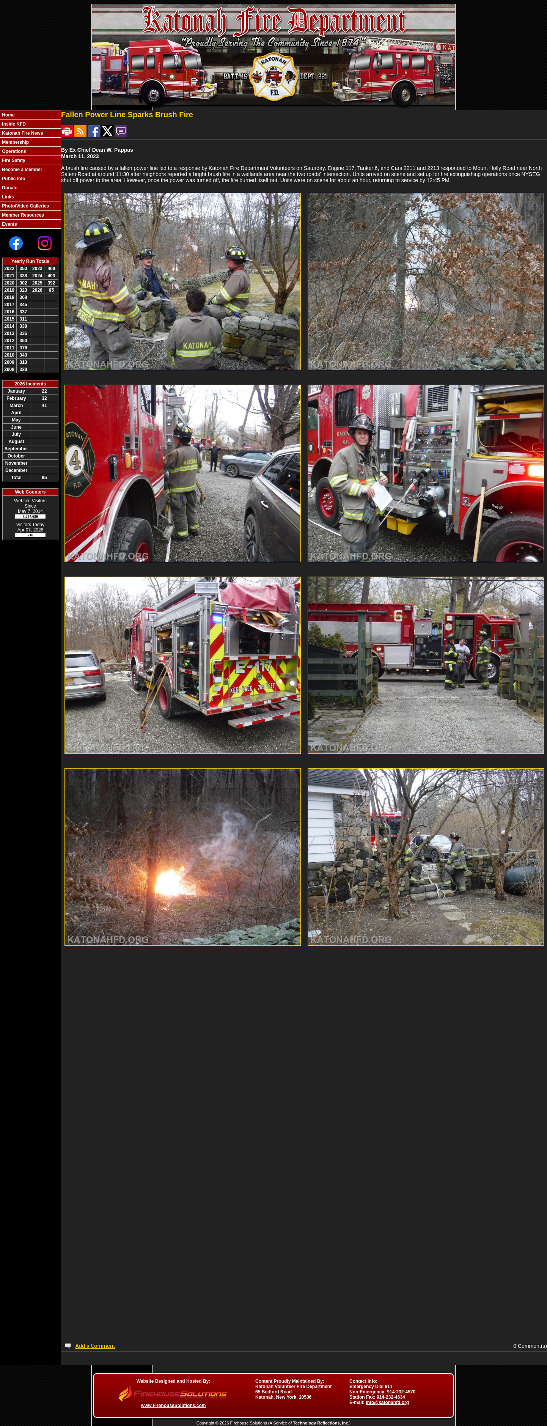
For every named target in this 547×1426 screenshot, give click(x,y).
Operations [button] (13, 151)
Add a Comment (95, 1345)
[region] (30, 169)
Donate (9, 187)
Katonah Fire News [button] (22, 133)
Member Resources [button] (22, 215)
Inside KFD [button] (13, 124)
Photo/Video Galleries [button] (25, 206)
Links (7, 197)
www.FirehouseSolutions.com (173, 1405)
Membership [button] (15, 142)
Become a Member (21, 169)
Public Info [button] (13, 178)
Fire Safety (13, 160)
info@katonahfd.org (387, 1402)
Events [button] (9, 224)
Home (8, 115)
